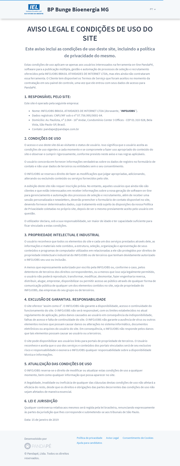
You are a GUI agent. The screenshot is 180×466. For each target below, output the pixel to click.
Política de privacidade (89, 437)
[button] (153, 9)
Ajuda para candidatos (89, 442)
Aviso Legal (112, 437)
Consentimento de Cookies (138, 437)
